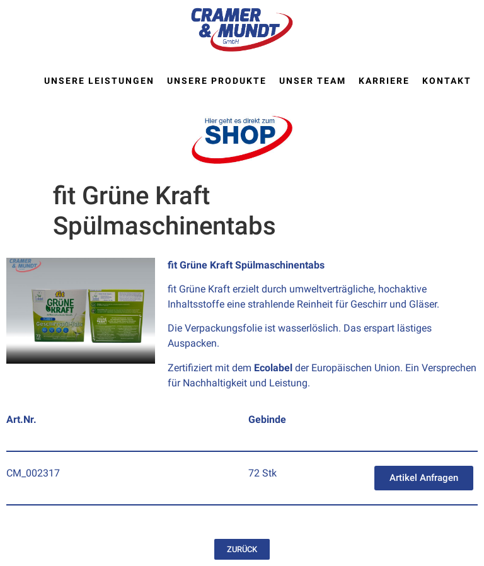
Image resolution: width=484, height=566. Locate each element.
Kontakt (446, 81)
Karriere (384, 81)
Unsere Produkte (217, 81)
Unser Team (312, 81)
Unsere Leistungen (99, 81)
